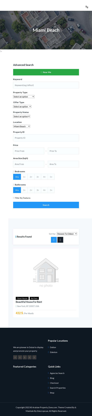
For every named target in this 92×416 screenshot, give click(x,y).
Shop (52, 392)
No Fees (34, 298)
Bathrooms (19, 184)
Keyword (17, 79)
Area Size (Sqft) (20, 158)
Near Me (46, 72)
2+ (31, 177)
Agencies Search (57, 373)
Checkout (54, 383)
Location (17, 122)
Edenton (53, 352)
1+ (24, 177)
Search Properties (58, 388)
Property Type (20, 92)
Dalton (53, 347)
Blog (52, 378)
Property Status (21, 112)
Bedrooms (19, 171)
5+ (51, 177)
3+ (38, 177)
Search (46, 205)
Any (17, 177)
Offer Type (18, 102)
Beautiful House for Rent (29, 301)
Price (15, 145)
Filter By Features (22, 198)
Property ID (19, 132)
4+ (44, 177)
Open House (22, 298)
